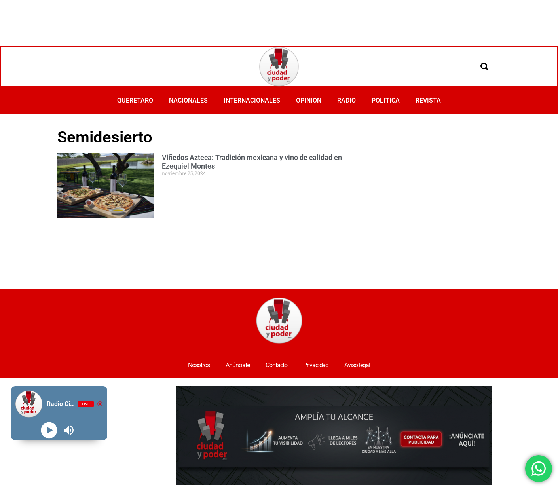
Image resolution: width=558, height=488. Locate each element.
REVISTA (428, 100)
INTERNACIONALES (252, 100)
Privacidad (315, 365)
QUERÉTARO (135, 100)
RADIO (346, 100)
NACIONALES (188, 100)
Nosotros (199, 365)
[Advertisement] (279, 22)
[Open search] (484, 66)
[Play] (49, 430)
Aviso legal (357, 365)
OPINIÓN (308, 100)
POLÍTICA (386, 100)
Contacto (276, 365)
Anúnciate (238, 365)
